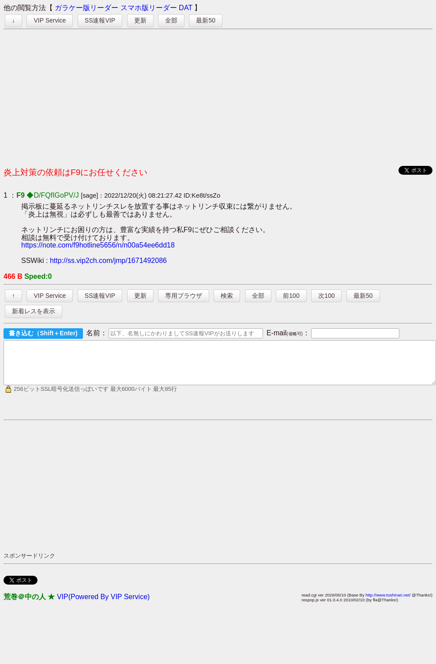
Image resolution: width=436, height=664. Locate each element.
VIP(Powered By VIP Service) (103, 604)
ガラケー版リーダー (86, 7)
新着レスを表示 (33, 311)
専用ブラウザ (183, 295)
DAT (185, 7)
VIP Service (50, 20)
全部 (171, 20)
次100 (326, 295)
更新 (140, 20)
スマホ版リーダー (148, 7)
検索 (227, 295)
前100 (291, 295)
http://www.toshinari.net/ (387, 602)
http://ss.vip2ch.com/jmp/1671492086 (108, 260)
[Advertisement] (218, 95)
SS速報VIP (100, 20)
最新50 (205, 20)
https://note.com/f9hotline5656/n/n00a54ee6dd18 (98, 245)
